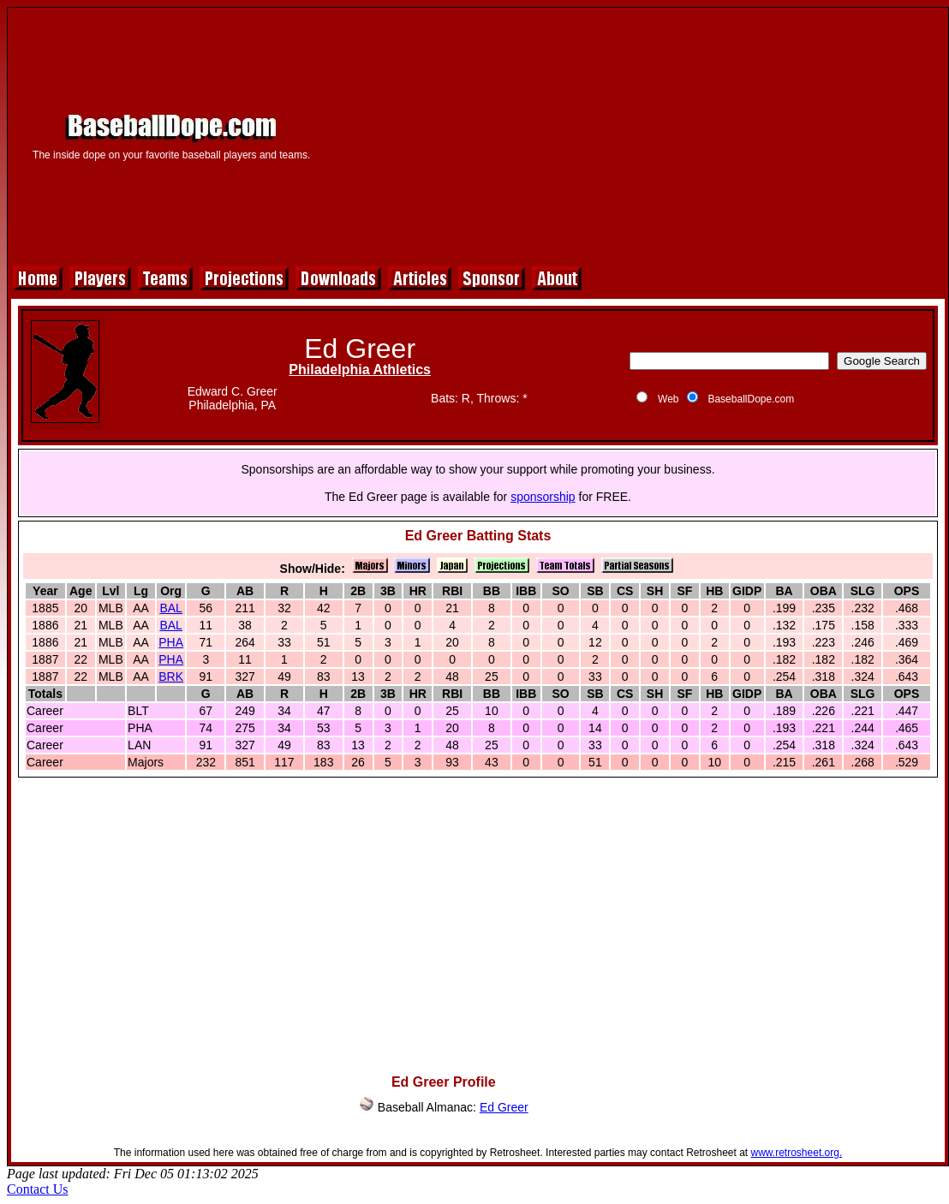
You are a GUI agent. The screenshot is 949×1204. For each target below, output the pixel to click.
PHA (170, 642)
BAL (170, 608)
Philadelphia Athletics (360, 369)
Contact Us (38, 1189)
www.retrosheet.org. (797, 1153)
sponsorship (543, 497)
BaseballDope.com (750, 399)
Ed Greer (504, 1107)
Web (668, 399)
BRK (170, 676)
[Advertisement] (637, 134)
